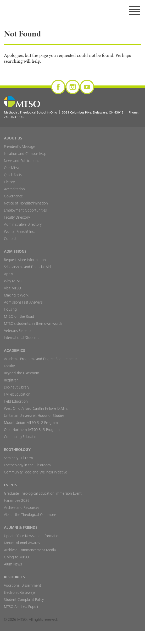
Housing (10, 309)
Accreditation (14, 189)
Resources (14, 577)
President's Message (19, 146)
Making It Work (16, 295)
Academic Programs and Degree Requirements (40, 359)
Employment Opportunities (25, 210)
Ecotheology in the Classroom (27, 465)
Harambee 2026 (17, 500)
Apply (8, 274)
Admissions (15, 251)
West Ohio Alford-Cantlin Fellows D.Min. (36, 408)
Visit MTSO (12, 288)
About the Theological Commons (30, 514)
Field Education (16, 401)
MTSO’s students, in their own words (33, 323)
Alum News (13, 564)
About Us (13, 138)
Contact (10, 238)
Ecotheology (17, 449)
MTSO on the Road (19, 316)
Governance (13, 196)
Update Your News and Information (32, 535)
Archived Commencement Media (30, 550)
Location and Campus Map (25, 153)
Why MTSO (12, 281)
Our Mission (13, 167)
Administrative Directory (23, 224)
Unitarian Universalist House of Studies (34, 415)
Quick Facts (12, 174)
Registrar (11, 380)
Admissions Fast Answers (23, 302)
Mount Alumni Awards (22, 543)
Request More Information (25, 259)
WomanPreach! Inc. (19, 231)
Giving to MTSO (16, 557)
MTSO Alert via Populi (21, 606)
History (9, 182)
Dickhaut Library (16, 387)
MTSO (24, 10)
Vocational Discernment (22, 585)
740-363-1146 (14, 117)
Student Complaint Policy (24, 599)
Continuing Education (21, 436)
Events (10, 485)
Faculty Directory (17, 217)
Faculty (9, 366)
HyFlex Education (17, 394)
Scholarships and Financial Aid (27, 267)
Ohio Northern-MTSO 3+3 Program (32, 429)
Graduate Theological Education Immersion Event (43, 493)
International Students (21, 337)
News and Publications (21, 160)
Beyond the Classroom (21, 373)
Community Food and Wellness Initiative (35, 472)
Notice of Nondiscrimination (26, 203)
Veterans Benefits (17, 330)
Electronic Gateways (19, 592)
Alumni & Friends (20, 527)
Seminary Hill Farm (18, 458)
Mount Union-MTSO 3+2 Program (31, 422)
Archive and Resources (21, 507)
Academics (14, 350)
